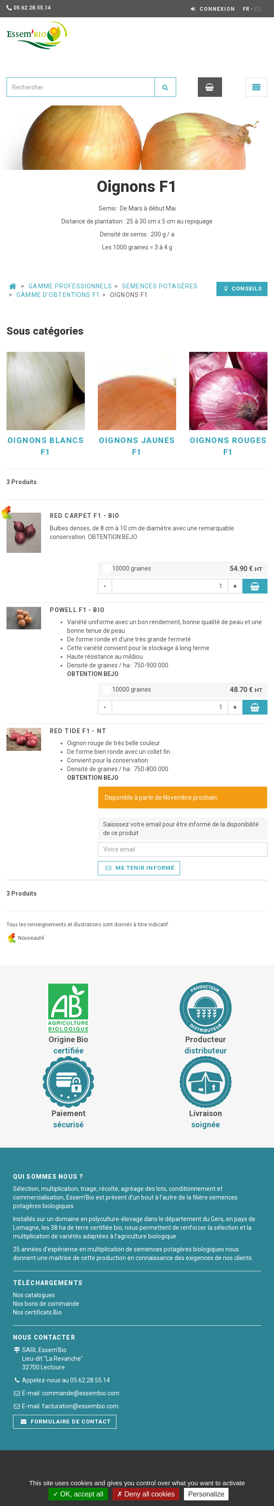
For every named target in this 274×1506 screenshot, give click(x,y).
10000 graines (182, 569)
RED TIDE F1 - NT (78, 730)
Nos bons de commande (46, 1303)
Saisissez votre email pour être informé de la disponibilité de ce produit (181, 828)
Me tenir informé (140, 868)
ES (257, 9)
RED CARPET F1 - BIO (84, 515)
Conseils (243, 288)
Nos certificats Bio (37, 1312)
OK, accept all (78, 1494)
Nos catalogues (34, 1295)
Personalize (206, 1494)
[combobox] (80, 87)
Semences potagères (160, 286)
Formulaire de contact (66, 1421)
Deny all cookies (146, 1494)
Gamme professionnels (70, 286)
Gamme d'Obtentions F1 (58, 294)
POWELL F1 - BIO (77, 609)
